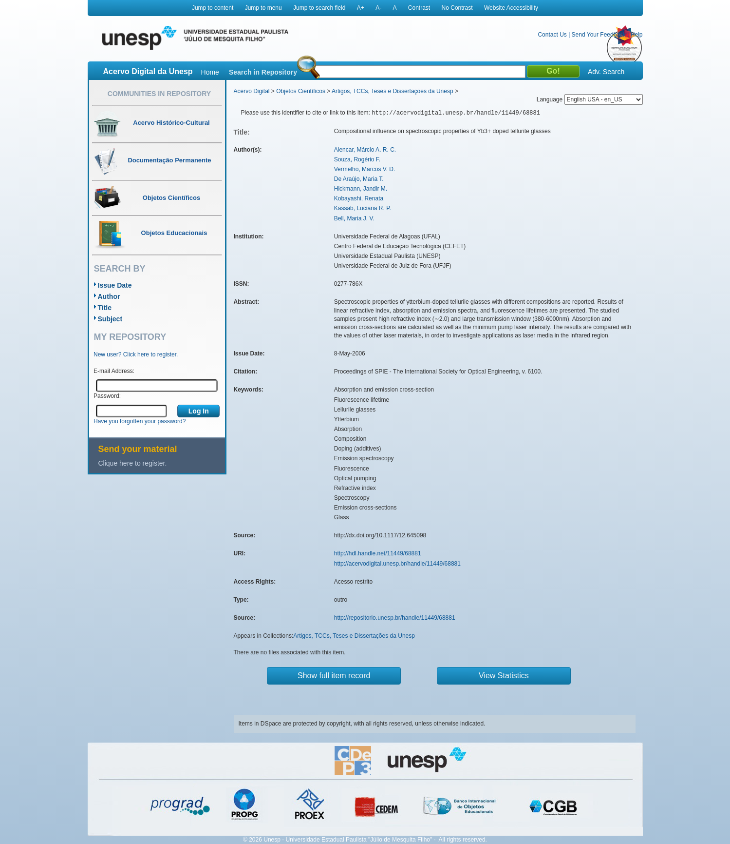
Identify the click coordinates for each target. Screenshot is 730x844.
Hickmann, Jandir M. (360, 188)
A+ (360, 7)
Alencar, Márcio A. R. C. (365, 149)
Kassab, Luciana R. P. (362, 208)
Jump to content (212, 7)
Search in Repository (263, 72)
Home (210, 72)
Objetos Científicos (300, 91)
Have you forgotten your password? (140, 421)
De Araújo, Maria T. (359, 179)
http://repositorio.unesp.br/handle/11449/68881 (394, 617)
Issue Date (115, 285)
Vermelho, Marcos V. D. (364, 169)
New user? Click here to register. (136, 354)
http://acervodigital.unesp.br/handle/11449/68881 (397, 563)
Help (637, 34)
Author (109, 296)
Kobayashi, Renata (358, 198)
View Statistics (504, 675)
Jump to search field (319, 7)
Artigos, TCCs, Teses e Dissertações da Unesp (392, 91)
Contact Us (552, 34)
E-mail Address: (114, 371)
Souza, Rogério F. (357, 159)
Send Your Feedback (599, 34)
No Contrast (457, 7)
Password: (107, 396)
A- (378, 7)
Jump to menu (263, 7)
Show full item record (334, 675)
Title (105, 308)
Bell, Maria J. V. (354, 218)
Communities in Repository (159, 94)
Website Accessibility (511, 7)
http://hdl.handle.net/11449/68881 (377, 553)
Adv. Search (606, 72)
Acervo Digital (252, 91)
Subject (110, 319)
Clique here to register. (132, 463)
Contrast (419, 7)
